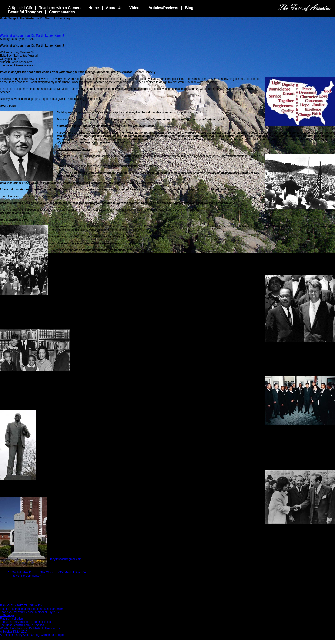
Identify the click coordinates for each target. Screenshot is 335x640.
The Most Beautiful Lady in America (22, 625)
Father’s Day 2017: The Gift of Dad (21, 605)
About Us (114, 8)
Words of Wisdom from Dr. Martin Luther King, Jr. (33, 35)
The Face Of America (304, 8)
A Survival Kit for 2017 (13, 631)
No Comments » (31, 575)
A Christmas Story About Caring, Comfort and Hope (32, 635)
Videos (135, 8)
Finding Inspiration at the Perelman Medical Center (31, 608)
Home (93, 8)
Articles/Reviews (163, 8)
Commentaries (62, 12)
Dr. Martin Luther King (21, 572)
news (15, 575)
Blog (189, 8)
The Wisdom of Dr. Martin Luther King (64, 572)
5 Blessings (7, 615)
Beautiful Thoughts (25, 12)
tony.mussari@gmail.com (65, 559)
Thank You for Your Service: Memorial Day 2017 (29, 612)
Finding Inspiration (11, 618)
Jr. (37, 572)
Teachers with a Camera (60, 8)
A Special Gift (20, 8)
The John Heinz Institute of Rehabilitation (25, 621)
